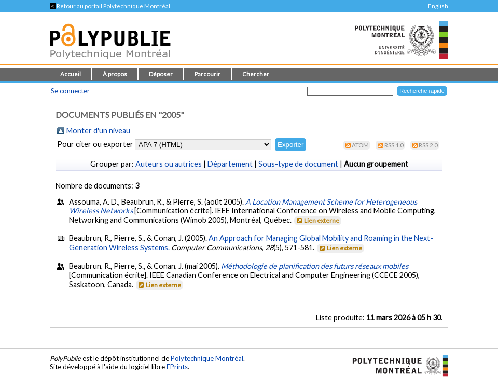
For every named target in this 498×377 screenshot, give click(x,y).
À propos (115, 74)
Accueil (70, 74)
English (438, 6)
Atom (360, 145)
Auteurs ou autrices (168, 163)
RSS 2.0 (428, 145)
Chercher (255, 74)
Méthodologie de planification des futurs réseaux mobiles (314, 266)
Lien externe (317, 220)
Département (230, 163)
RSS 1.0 (394, 145)
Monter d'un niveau (98, 130)
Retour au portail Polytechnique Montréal (110, 6)
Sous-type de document (298, 163)
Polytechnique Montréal (207, 358)
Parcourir (207, 74)
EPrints (177, 366)
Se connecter (70, 91)
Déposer (161, 74)
